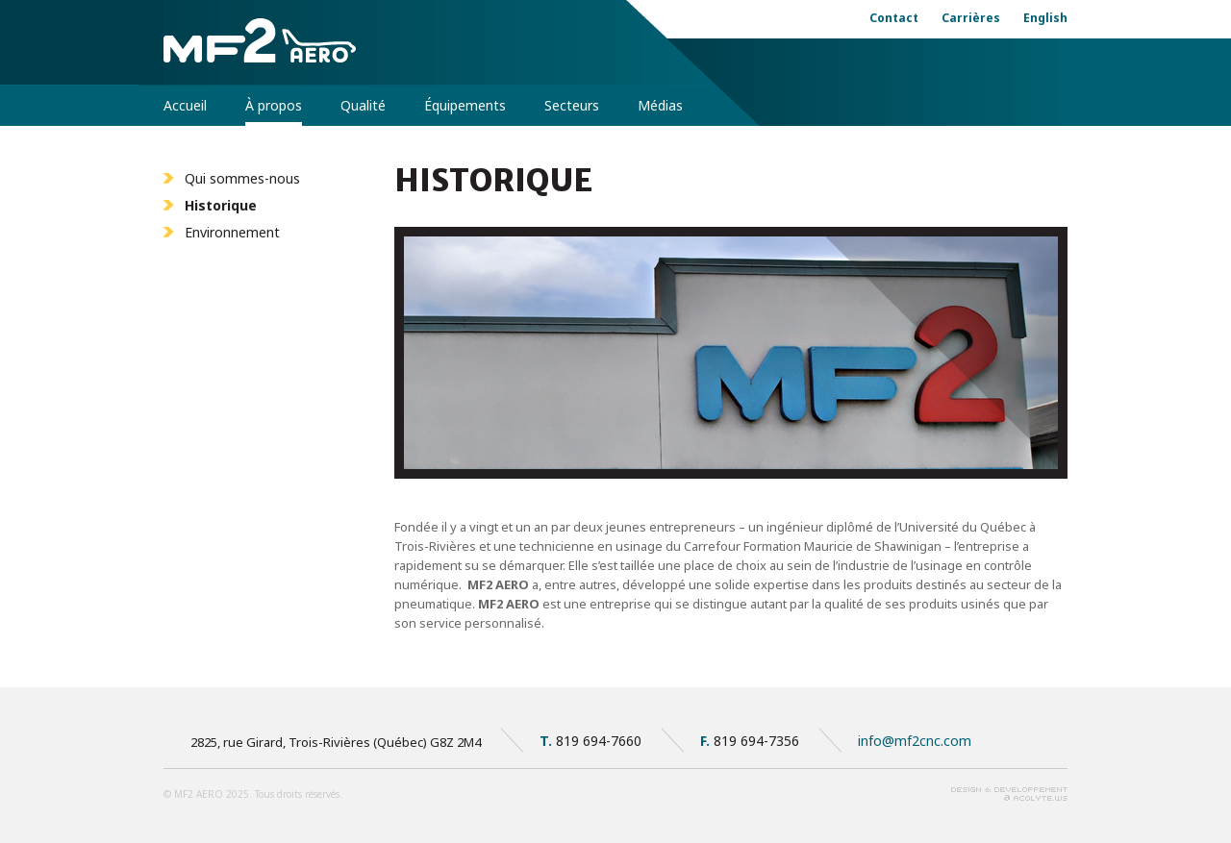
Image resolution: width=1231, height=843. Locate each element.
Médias (660, 105)
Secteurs (571, 105)
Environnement (232, 232)
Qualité (363, 105)
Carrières (971, 18)
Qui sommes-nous (242, 178)
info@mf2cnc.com (914, 740)
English (1045, 18)
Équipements (465, 105)
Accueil (185, 105)
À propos (273, 105)
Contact (893, 18)
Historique (221, 205)
